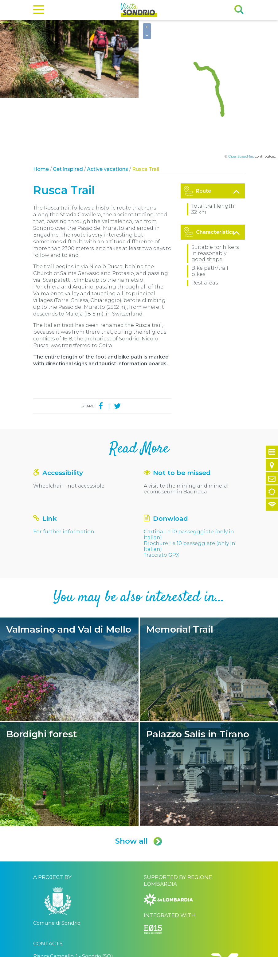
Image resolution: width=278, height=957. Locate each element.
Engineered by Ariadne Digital (218, 951)
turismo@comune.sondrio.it (67, 913)
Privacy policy (105, 951)
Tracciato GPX (161, 494)
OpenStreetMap (241, 96)
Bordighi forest (69, 714)
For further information (63, 471)
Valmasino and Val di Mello (69, 609)
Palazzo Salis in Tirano (209, 714)
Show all (139, 780)
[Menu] (38, 10)
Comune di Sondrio (74, 951)
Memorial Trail (209, 609)
